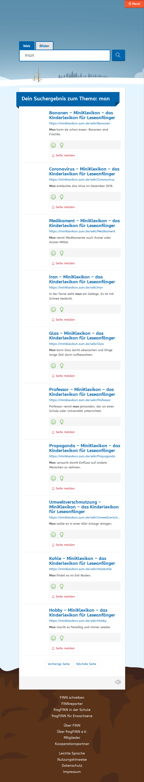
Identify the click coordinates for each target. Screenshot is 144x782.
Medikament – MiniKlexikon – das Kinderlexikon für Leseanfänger (84, 223)
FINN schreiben (72, 697)
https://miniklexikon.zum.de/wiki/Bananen (79, 123)
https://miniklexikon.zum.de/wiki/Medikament (82, 231)
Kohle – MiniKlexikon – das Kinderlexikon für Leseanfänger (82, 561)
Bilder (44, 46)
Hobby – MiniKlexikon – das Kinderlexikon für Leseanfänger (82, 613)
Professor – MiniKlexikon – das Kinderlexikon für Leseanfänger (82, 392)
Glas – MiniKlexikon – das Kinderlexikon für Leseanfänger (82, 336)
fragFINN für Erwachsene (72, 716)
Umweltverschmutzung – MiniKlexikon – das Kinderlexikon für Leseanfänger (84, 507)
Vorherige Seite (59, 664)
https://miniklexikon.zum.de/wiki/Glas (76, 344)
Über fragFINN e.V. (72, 732)
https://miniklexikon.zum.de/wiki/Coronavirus (81, 179)
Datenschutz (72, 765)
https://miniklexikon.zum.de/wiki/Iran (76, 287)
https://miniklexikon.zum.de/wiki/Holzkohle (80, 569)
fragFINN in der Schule (72, 710)
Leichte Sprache (72, 753)
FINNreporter (72, 704)
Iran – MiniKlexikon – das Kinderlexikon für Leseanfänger (82, 279)
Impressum (72, 772)
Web (26, 46)
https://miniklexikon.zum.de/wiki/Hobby (77, 621)
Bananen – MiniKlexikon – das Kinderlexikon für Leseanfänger (82, 115)
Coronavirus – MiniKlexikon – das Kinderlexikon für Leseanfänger (84, 171)
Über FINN (72, 725)
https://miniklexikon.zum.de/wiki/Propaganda (82, 456)
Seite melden (63, 155)
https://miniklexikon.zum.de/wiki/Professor (80, 400)
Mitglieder (72, 738)
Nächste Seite (86, 664)
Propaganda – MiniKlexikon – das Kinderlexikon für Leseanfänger (84, 448)
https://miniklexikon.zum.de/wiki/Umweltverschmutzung (85, 517)
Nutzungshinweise (72, 759)
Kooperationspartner (72, 744)
